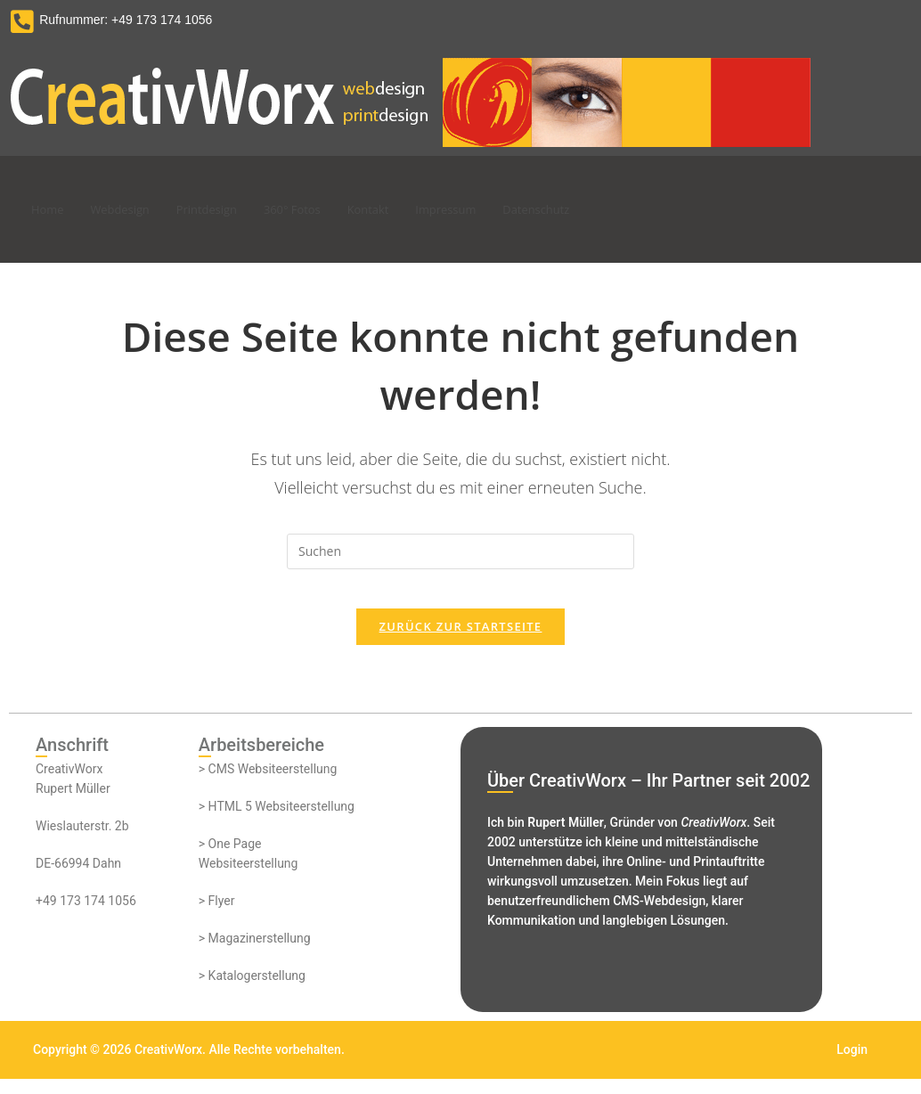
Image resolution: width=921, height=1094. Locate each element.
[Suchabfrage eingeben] (460, 551)
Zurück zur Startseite (460, 641)
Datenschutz (593, 209)
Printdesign (227, 209)
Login (852, 1064)
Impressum (492, 209)
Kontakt (405, 209)
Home (50, 209)
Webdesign (129, 209)
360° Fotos (322, 209)
